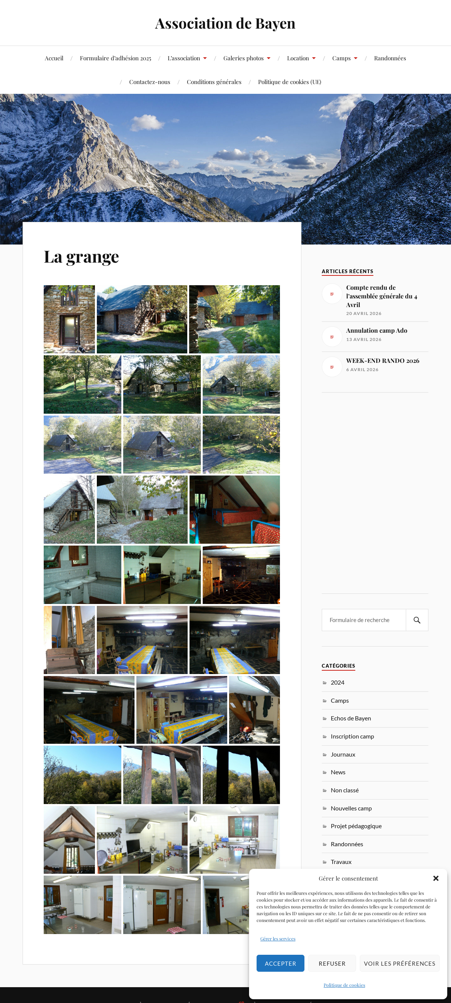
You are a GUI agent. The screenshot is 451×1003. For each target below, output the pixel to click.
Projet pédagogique (356, 825)
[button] (436, 878)
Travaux (341, 861)
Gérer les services (277, 939)
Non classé (345, 790)
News (338, 771)
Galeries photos (243, 58)
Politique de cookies (344, 985)
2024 (337, 682)
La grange (81, 256)
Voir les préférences (400, 963)
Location (298, 58)
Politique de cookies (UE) (289, 82)
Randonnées (390, 58)
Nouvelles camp (351, 808)
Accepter (281, 963)
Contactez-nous (149, 82)
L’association (184, 58)
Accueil (54, 58)
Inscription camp (352, 736)
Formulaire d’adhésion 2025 (115, 58)
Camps (341, 58)
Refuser (332, 963)
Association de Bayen (225, 22)
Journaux (343, 754)
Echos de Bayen (351, 718)
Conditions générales (214, 82)
